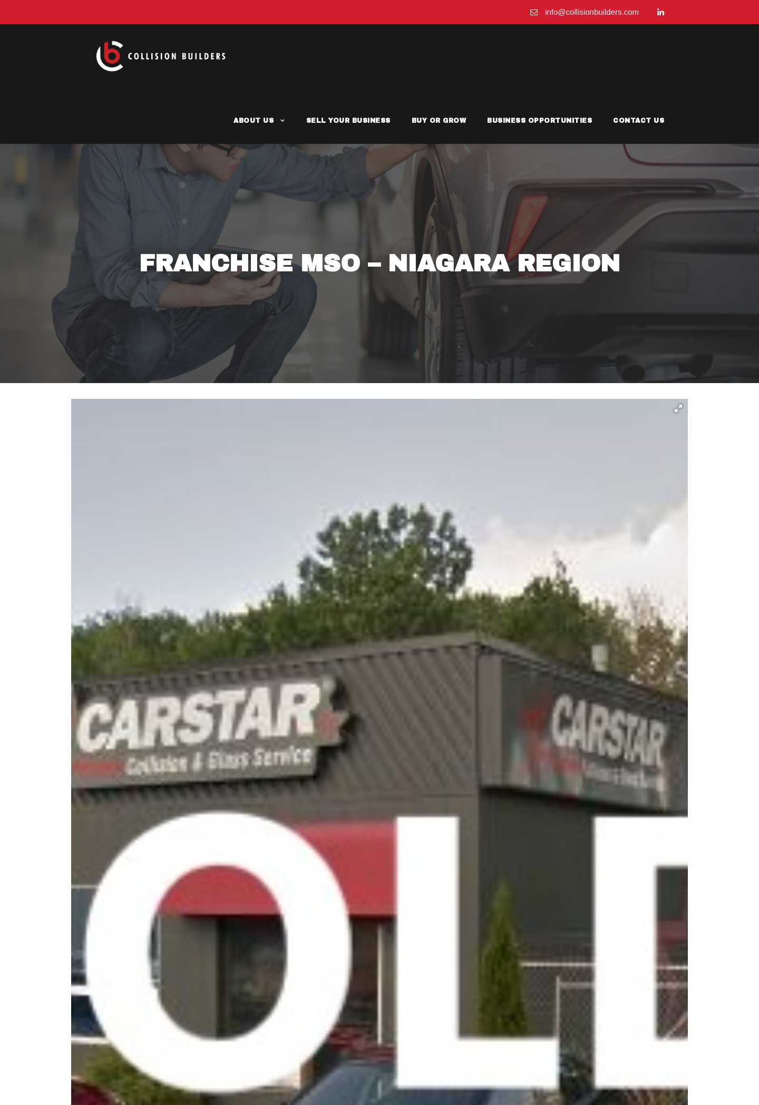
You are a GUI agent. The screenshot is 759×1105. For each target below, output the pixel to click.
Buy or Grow (462, 56)
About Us (291, 56)
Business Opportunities (554, 56)
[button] (678, 353)
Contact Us (642, 56)
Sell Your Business (379, 56)
